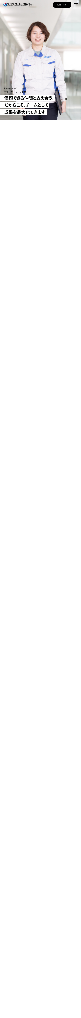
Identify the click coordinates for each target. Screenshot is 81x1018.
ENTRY (62, 5)
